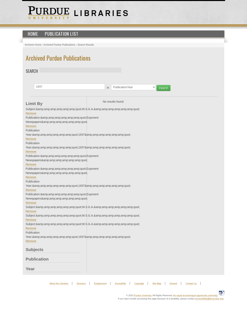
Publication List (61, 33)
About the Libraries (59, 283)
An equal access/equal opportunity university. (195, 295)
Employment (100, 283)
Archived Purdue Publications (59, 44)
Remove (31, 113)
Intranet (173, 283)
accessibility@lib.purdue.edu (209, 298)
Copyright (139, 283)
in (108, 87)
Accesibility (120, 283)
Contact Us (191, 283)
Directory (81, 283)
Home (33, 33)
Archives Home (33, 44)
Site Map (156, 283)
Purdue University (142, 295)
